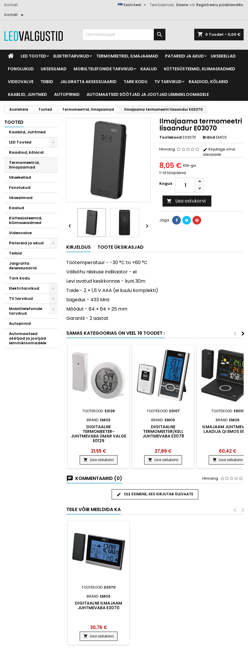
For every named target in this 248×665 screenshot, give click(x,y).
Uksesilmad (54, 69)
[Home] (10, 56)
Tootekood (170, 137)
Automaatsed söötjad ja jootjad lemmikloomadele (148, 94)
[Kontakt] (15, 15)
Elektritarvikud (71, 56)
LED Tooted (33, 56)
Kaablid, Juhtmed (27, 94)
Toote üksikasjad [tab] (120, 247)
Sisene (182, 4)
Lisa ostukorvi (186, 201)
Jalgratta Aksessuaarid (88, 82)
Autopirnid (67, 94)
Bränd (209, 137)
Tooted (14, 122)
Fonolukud (21, 69)
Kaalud (148, 69)
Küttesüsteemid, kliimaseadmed (199, 69)
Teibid (46, 82)
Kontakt (11, 4)
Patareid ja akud (184, 56)
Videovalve (20, 82)
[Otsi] (124, 34)
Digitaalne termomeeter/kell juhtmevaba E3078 (163, 431)
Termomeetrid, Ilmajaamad (127, 56)
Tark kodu (135, 82)
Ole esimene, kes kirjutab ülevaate (155, 494)
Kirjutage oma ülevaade (219, 151)
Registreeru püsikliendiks (219, 4)
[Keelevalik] (132, 5)
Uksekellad (223, 56)
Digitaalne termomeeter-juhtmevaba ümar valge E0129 (98, 434)
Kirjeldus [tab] (78, 247)
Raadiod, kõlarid (208, 82)
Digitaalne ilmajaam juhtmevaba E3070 (98, 605)
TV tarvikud (168, 82)
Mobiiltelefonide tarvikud (103, 69)
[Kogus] (185, 185)
